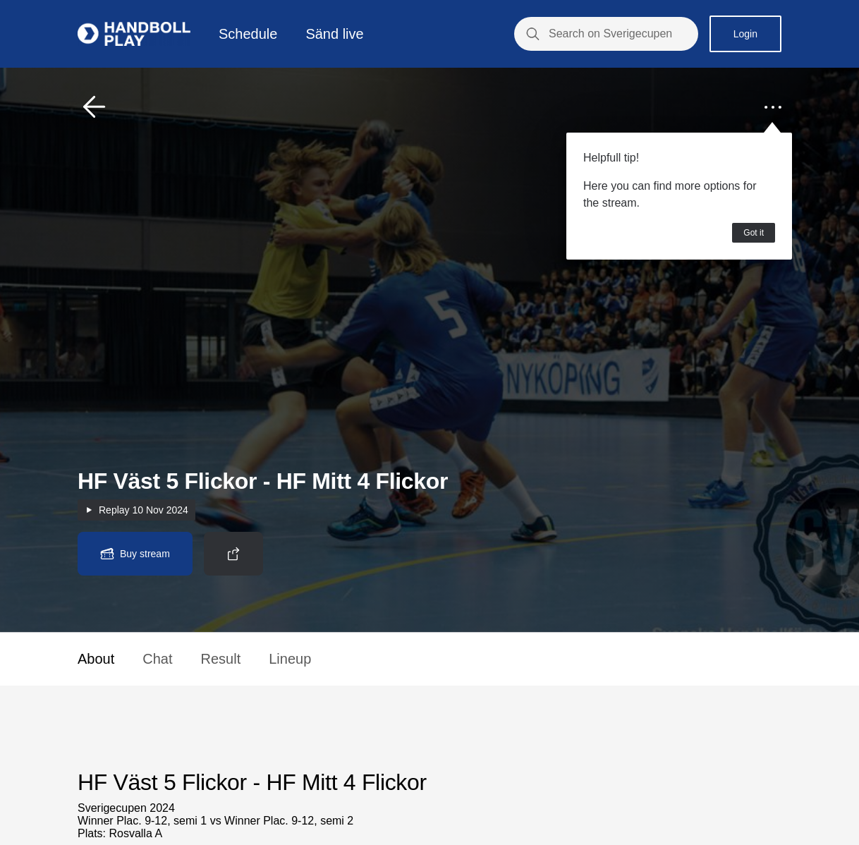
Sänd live (334, 34)
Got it (753, 233)
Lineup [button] (290, 659)
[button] (94, 107)
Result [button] (221, 659)
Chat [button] (157, 659)
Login (745, 33)
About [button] (96, 659)
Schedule (248, 34)
